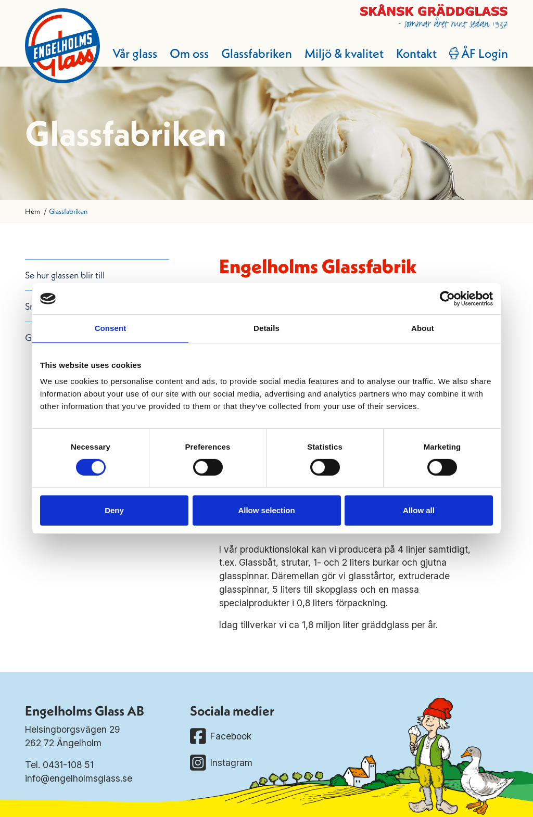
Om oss (189, 53)
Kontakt (416, 53)
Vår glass (134, 53)
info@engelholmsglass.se (78, 778)
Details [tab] (266, 328)
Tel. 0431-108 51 (59, 764)
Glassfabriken (256, 53)
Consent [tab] (110, 328)
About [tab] (422, 328)
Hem (32, 211)
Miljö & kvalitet (344, 53)
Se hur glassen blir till (65, 275)
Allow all (419, 510)
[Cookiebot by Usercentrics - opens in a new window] (447, 299)
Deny (114, 510)
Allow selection (266, 510)
